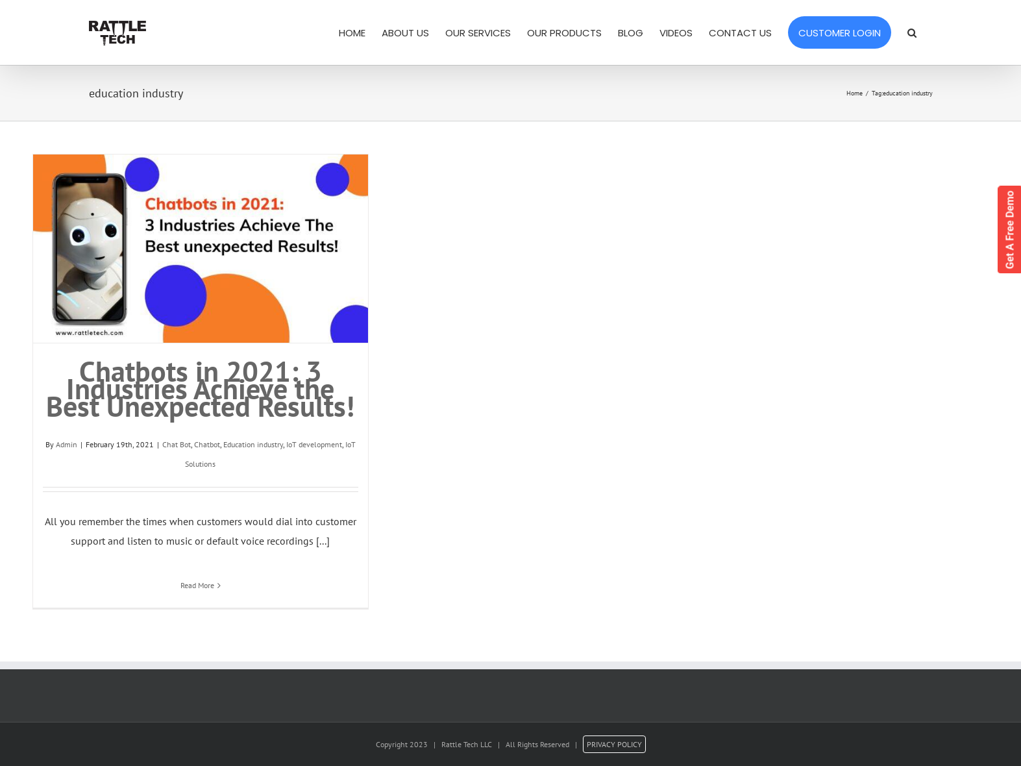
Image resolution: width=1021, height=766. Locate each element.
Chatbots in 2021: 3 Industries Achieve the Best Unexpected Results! (200, 388)
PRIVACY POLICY (614, 744)
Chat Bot (176, 444)
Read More (197, 585)
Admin (66, 444)
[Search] (911, 32)
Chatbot (207, 444)
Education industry (253, 444)
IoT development (314, 444)
